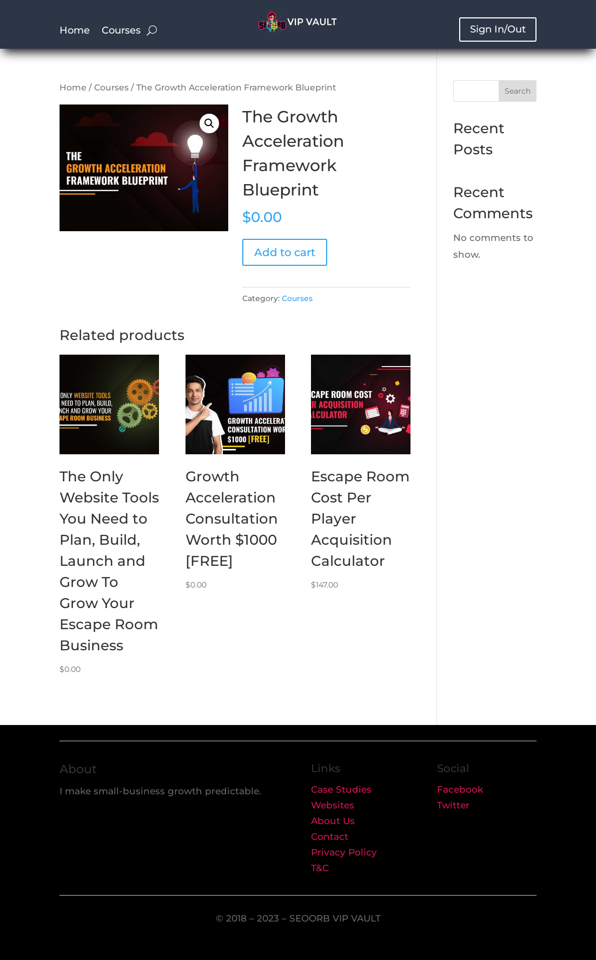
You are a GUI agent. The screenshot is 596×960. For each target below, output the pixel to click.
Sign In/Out (498, 29)
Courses (121, 31)
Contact (329, 836)
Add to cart (284, 252)
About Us (333, 820)
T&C (320, 868)
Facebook (460, 789)
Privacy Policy (344, 852)
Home (74, 31)
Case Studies (341, 789)
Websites (332, 805)
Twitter (453, 805)
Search (518, 91)
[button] (209, 123)
